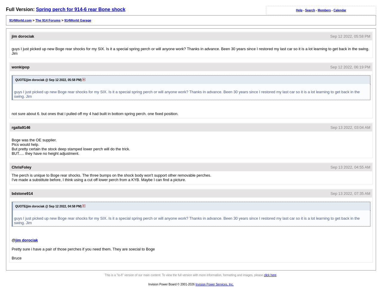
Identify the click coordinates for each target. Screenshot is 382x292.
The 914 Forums (48, 20)
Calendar (339, 10)
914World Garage (77, 20)
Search (310, 10)
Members (324, 10)
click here (270, 275)
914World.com (20, 20)
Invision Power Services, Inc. (214, 284)
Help (299, 10)
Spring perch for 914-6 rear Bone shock (80, 9)
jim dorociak (26, 240)
